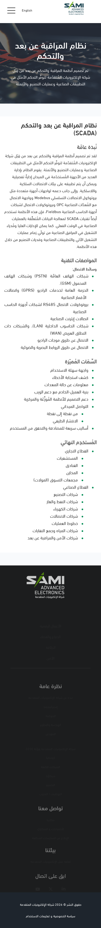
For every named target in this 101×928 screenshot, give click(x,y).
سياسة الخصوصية (64, 916)
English (27, 10)
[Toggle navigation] (11, 10)
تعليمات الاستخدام (38, 916)
